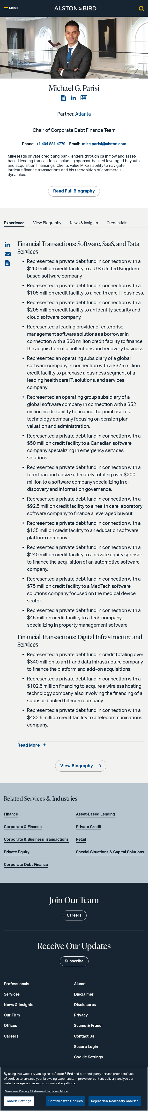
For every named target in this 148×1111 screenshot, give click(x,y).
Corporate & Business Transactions (36, 839)
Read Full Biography (74, 191)
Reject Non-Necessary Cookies (114, 1101)
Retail (81, 839)
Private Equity (17, 852)
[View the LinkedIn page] (74, 98)
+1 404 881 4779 (50, 144)
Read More (28, 745)
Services (12, 994)
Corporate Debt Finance (26, 865)
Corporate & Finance (23, 827)
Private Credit (88, 827)
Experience (14, 223)
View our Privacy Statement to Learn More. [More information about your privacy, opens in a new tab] (36, 1091)
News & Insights (84, 223)
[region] (74, 1089)
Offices (10, 1026)
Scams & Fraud (88, 1026)
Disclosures (85, 1005)
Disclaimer (84, 994)
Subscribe (74, 961)
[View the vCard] (84, 98)
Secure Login (86, 1047)
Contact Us (84, 1036)
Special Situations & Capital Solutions (110, 852)
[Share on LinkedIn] (8, 245)
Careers (11, 1036)
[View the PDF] (64, 98)
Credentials (117, 223)
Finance (11, 814)
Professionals (16, 984)
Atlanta (83, 114)
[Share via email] (8, 254)
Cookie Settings (88, 1057)
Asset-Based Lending (95, 814)
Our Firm (12, 1015)
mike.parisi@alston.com (104, 144)
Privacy (81, 1015)
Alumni (80, 984)
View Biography (47, 223)
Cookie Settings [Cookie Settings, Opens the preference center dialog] (19, 1101)
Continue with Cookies (65, 1101)
